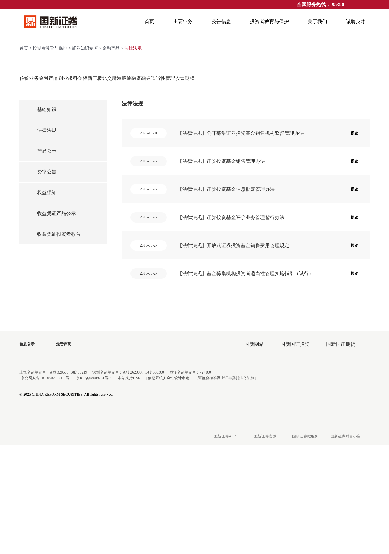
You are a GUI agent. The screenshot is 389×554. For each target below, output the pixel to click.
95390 (338, 4)
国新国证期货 (340, 453)
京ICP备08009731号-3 (97, 487)
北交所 (194, 185)
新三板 (158, 185)
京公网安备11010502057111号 (46, 487)
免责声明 (63, 453)
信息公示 (27, 453)
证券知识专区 (85, 155)
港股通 (231, 185)
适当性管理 (304, 185)
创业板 (85, 185)
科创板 (121, 185)
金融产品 (111, 155)
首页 (23, 155)
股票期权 (340, 185)
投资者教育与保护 (50, 155)
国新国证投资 (295, 453)
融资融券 (267, 185)
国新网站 (254, 453)
